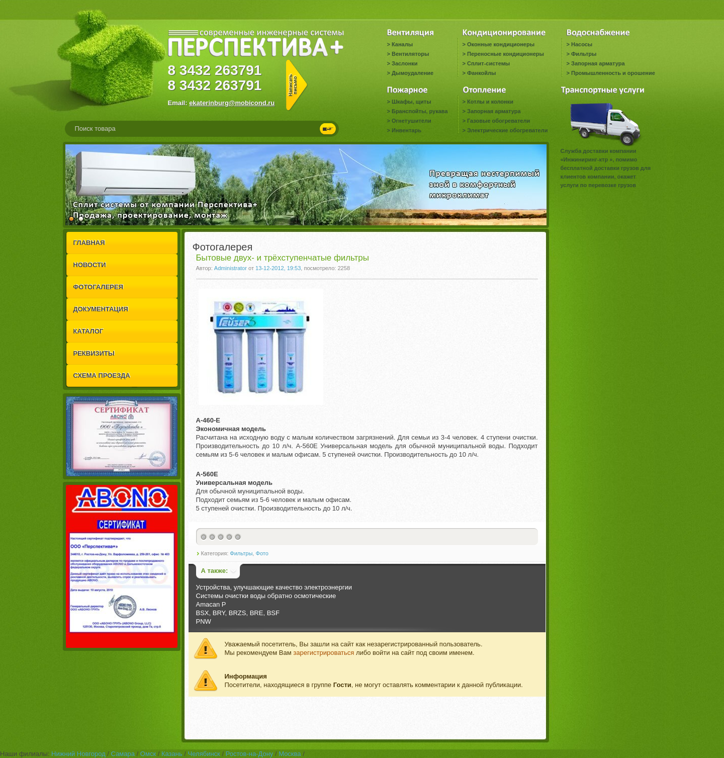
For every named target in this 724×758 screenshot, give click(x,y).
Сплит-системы (488, 63)
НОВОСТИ (89, 265)
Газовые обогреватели (498, 121)
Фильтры (583, 54)
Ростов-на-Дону (250, 753)
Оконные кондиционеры (500, 44)
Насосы (581, 44)
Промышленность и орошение (613, 73)
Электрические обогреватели (507, 130)
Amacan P (211, 604)
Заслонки (405, 63)
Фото (261, 553)
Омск (148, 753)
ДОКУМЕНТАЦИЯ (100, 309)
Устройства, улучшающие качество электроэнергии (274, 587)
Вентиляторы (410, 54)
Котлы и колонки (490, 102)
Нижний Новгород (78, 753)
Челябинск (204, 753)
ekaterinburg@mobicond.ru (232, 103)
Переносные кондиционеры (505, 54)
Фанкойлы (481, 73)
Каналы (402, 44)
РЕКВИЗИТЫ (94, 353)
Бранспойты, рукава (420, 111)
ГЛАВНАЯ (89, 242)
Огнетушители (411, 121)
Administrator (230, 268)
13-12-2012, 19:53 (278, 268)
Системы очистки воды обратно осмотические (266, 596)
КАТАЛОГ (88, 331)
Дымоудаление (412, 73)
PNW (203, 621)
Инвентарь (406, 130)
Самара (123, 753)
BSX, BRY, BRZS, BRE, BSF (238, 613)
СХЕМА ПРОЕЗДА (101, 375)
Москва (290, 753)
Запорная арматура (598, 63)
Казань (172, 753)
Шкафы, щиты (411, 102)
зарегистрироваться (323, 652)
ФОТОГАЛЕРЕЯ (98, 287)
